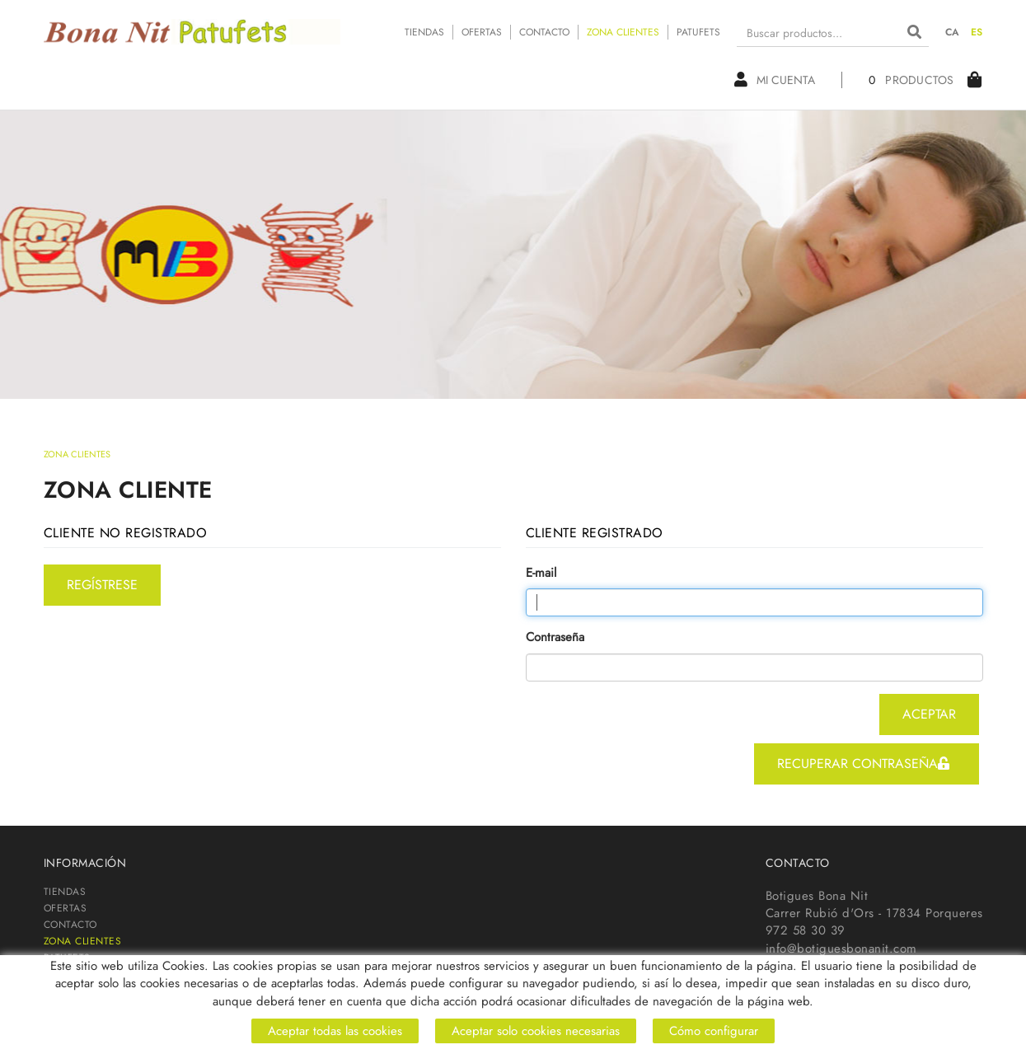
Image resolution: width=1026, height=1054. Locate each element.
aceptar (929, 714)
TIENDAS (424, 32)
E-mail (541, 573)
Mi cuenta (774, 80)
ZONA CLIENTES (623, 32)
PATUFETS (698, 32)
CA (952, 32)
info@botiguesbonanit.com (841, 948)
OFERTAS (481, 32)
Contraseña (555, 637)
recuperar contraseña (863, 763)
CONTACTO (544, 32)
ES (977, 32)
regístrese (102, 584)
